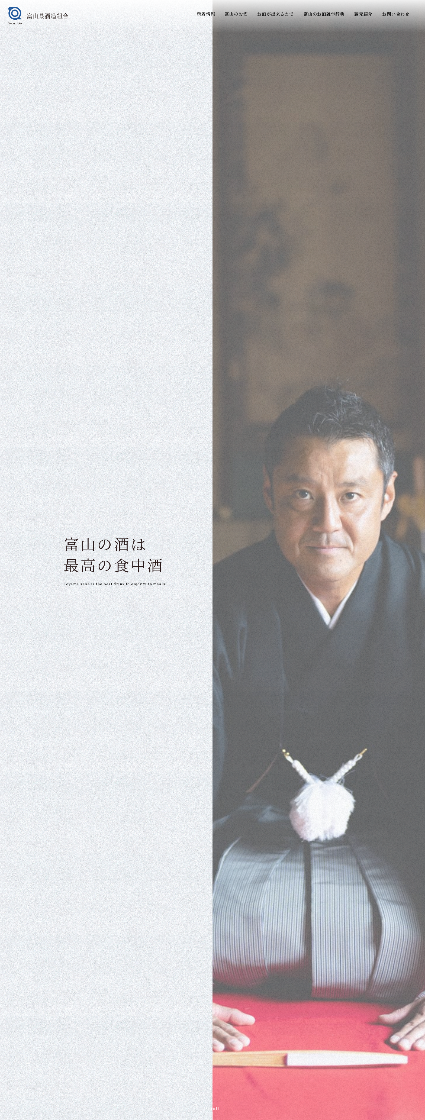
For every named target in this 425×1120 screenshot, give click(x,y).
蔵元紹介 (363, 14)
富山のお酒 (236, 14)
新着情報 (206, 14)
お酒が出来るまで (275, 14)
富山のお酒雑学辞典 (324, 14)
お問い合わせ (396, 14)
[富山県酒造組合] (38, 15)
